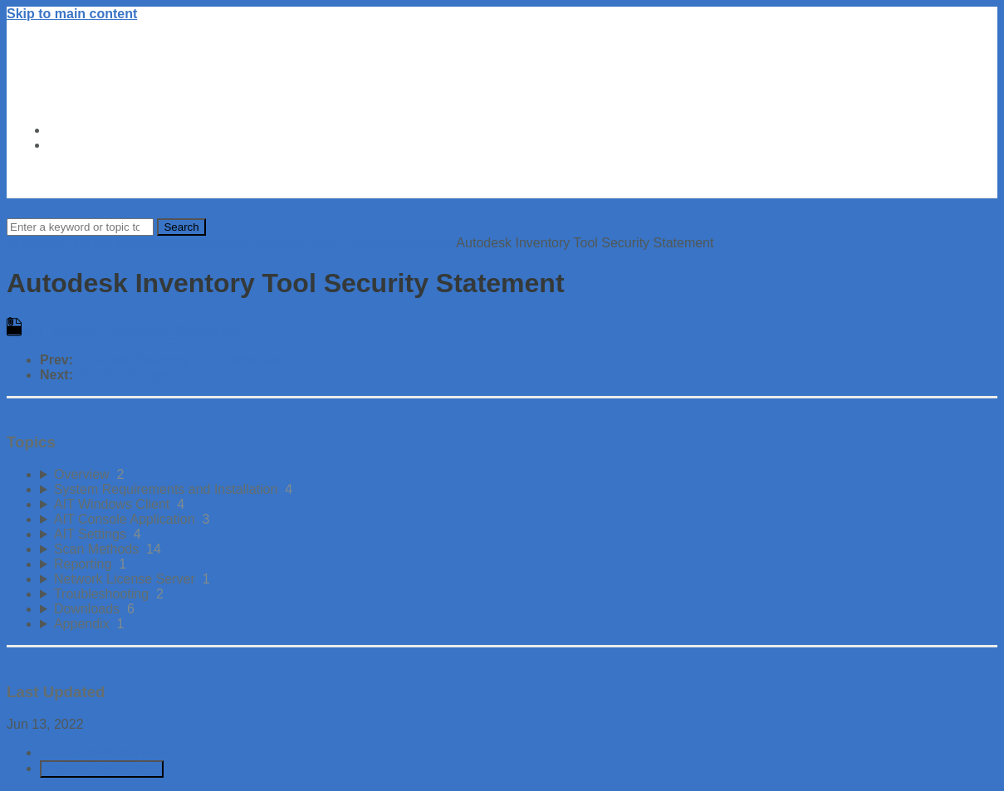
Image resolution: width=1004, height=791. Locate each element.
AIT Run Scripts (122, 375)
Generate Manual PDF (102, 769)
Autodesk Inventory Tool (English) (291, 243)
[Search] (80, 227)
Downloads (423, 243)
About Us (77, 145)
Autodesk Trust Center (119, 130)
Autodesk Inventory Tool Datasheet (179, 360)
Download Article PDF (104, 752)
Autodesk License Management (100, 243)
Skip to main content (72, 14)
